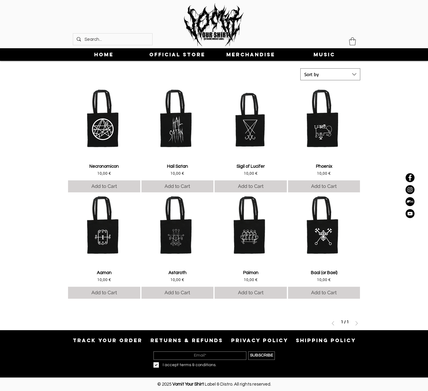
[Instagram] (410, 189)
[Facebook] (410, 177)
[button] (352, 41)
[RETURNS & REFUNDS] (187, 340)
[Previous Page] (333, 323)
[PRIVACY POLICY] (260, 340)
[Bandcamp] (410, 201)
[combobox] (330, 74)
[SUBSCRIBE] (261, 355)
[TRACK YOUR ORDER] (107, 340)
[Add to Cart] (104, 186)
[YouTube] (410, 213)
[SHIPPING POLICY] (325, 340)
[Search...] (112, 39)
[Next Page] (356, 323)
